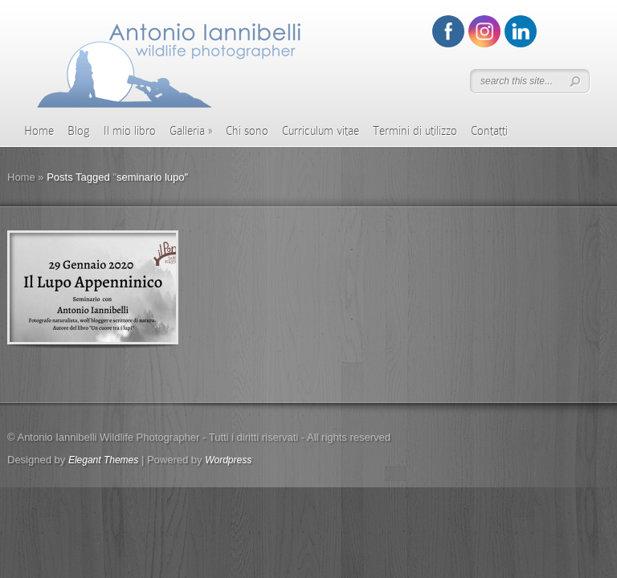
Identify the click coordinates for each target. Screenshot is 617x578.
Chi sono (247, 130)
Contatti (489, 130)
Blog (78, 130)
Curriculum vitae (320, 130)
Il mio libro (130, 130)
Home (39, 130)
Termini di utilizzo (415, 130)
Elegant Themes (103, 460)
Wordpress (228, 460)
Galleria (191, 130)
